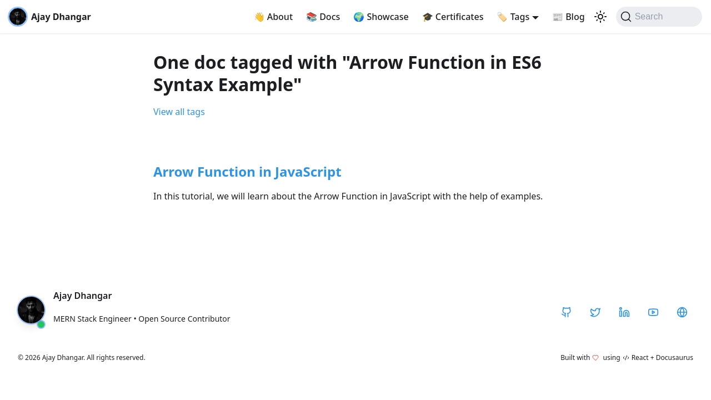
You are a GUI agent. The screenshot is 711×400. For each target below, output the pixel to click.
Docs (323, 16)
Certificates (453, 16)
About (273, 16)
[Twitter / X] (595, 312)
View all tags (179, 112)
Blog (568, 16)
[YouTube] (653, 312)
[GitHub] (566, 312)
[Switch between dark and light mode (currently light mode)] (600, 17)
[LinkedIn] (624, 312)
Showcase (380, 16)
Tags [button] (513, 17)
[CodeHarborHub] (682, 312)
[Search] (659, 17)
